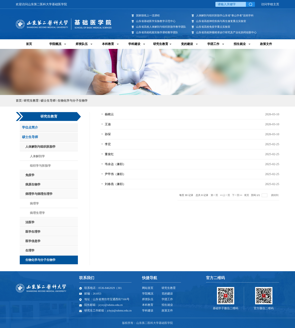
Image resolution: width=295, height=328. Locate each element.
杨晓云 (109, 114)
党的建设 (187, 44)
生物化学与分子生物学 (73, 100)
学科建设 (134, 44)
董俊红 (109, 154)
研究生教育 (160, 44)
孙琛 (108, 134)
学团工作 (213, 44)
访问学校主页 (270, 4)
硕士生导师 (48, 100)
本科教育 (108, 44)
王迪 (108, 124)
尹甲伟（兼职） (115, 174)
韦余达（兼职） (115, 164)
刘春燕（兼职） (115, 184)
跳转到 (275, 195)
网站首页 (147, 287)
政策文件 (266, 44)
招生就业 (240, 44)
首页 (29, 44)
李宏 (108, 144)
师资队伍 (82, 44)
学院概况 (55, 44)
